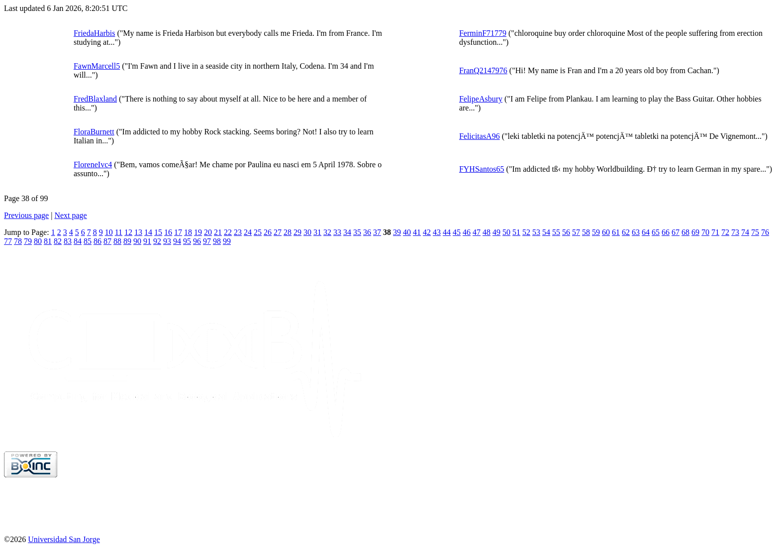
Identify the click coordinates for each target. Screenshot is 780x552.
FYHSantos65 (481, 169)
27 (278, 232)
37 (377, 232)
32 (327, 232)
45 (457, 232)
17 (178, 232)
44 (447, 232)
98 (217, 241)
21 (218, 232)
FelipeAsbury (480, 99)
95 (187, 241)
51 (516, 232)
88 (117, 241)
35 (357, 232)
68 (685, 232)
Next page (70, 215)
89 (127, 241)
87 (107, 241)
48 (486, 232)
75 (755, 232)
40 (407, 232)
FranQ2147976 (483, 70)
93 (167, 241)
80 (38, 241)
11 (118, 232)
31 (317, 232)
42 (427, 232)
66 (666, 232)
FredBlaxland (95, 99)
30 (307, 232)
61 (616, 232)
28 (288, 232)
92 (157, 241)
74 (745, 232)
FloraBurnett (94, 131)
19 (198, 232)
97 (207, 241)
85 (88, 241)
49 (496, 232)
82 (58, 241)
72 (725, 232)
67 (676, 232)
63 (636, 232)
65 (656, 232)
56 (566, 232)
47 (477, 232)
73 (735, 232)
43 (437, 232)
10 (109, 232)
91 (147, 241)
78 (18, 241)
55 (556, 232)
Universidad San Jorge (64, 539)
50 (506, 232)
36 (367, 232)
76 (765, 232)
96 (197, 241)
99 (227, 241)
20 (208, 232)
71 (715, 232)
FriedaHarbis (94, 33)
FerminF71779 (482, 33)
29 (297, 232)
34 (347, 232)
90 (137, 241)
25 (258, 232)
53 (536, 232)
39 (397, 232)
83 (68, 241)
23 (238, 232)
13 (138, 232)
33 (337, 232)
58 (586, 232)
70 (705, 232)
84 (78, 241)
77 (8, 241)
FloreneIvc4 (93, 164)
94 (177, 241)
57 (576, 232)
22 (228, 232)
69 (695, 232)
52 (526, 232)
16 (168, 232)
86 (97, 241)
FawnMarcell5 (97, 66)
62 (626, 232)
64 (646, 232)
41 (417, 232)
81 (48, 241)
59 (596, 232)
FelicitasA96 (479, 136)
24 (248, 232)
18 (188, 232)
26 (268, 232)
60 (606, 232)
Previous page (26, 215)
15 (158, 232)
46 (467, 232)
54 (546, 232)
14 (148, 232)
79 (28, 241)
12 (128, 232)
